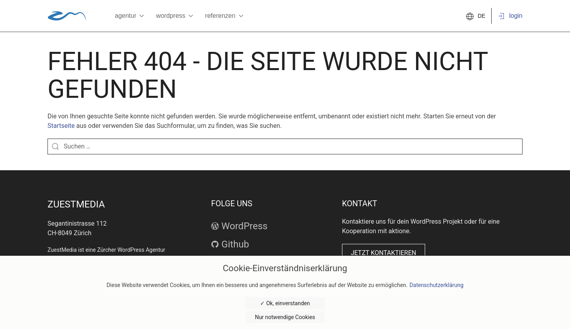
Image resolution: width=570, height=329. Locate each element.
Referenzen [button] (224, 15)
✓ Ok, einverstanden (285, 303)
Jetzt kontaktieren (383, 253)
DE (475, 16)
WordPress (239, 226)
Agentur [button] (129, 15)
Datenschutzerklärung (437, 285)
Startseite (61, 125)
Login (509, 16)
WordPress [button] (174, 15)
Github (230, 244)
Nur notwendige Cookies (285, 317)
